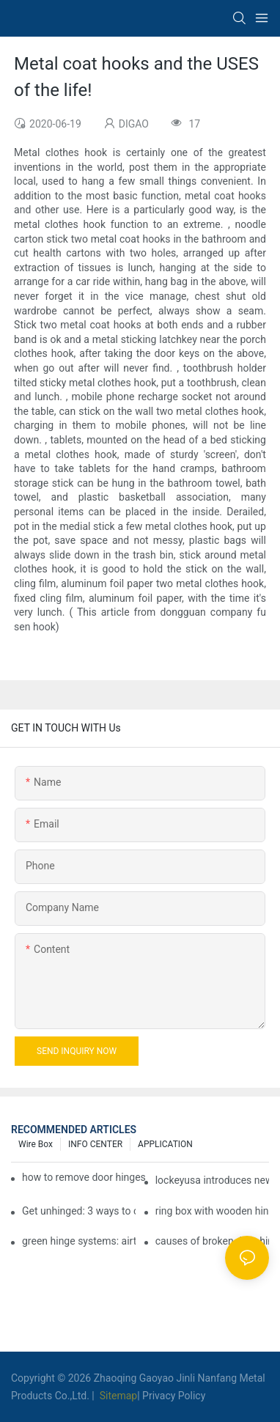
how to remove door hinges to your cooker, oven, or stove (84, 1177)
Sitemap (117, 1395)
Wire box (35, 1144)
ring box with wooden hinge (212, 1211)
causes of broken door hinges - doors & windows (212, 1241)
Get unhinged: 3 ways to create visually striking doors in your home (79, 1211)
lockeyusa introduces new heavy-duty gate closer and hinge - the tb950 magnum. (212, 1180)
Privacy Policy (173, 1395)
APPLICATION (165, 1144)
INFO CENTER (95, 1144)
